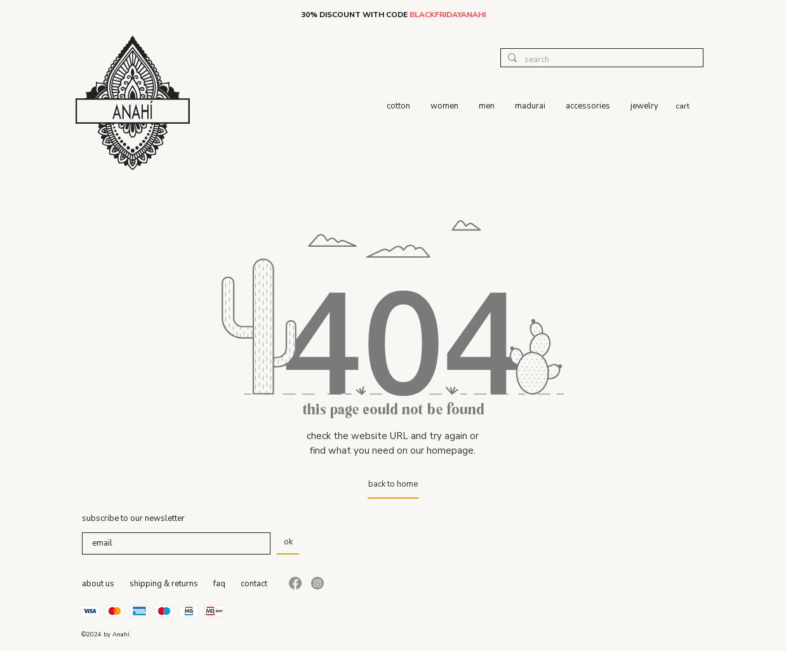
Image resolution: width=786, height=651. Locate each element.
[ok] (288, 542)
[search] (600, 59)
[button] (689, 105)
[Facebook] (295, 583)
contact (254, 583)
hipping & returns (166, 583)
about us (98, 583)
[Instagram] (317, 583)
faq (219, 583)
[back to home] (393, 484)
